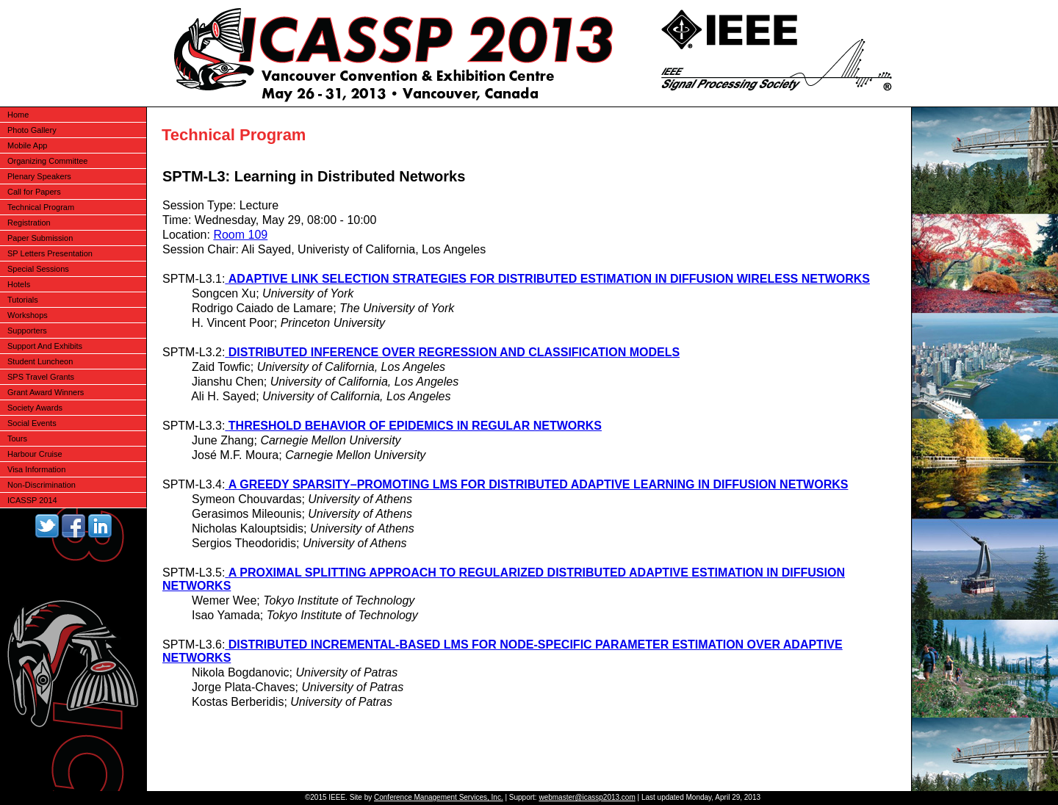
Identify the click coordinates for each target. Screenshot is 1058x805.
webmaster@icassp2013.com (587, 797)
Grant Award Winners (45, 392)
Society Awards (34, 407)
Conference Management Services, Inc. (438, 797)
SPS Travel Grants (40, 376)
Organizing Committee (47, 160)
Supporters (27, 330)
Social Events (32, 423)
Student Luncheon (40, 361)
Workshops (27, 315)
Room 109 (240, 234)
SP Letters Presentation (50, 253)
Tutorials (22, 299)
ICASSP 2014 (32, 500)
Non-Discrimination (41, 484)
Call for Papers (34, 191)
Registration (29, 222)
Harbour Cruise (34, 454)
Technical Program (40, 207)
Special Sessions (38, 268)
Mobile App (27, 145)
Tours (17, 438)
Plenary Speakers (39, 176)
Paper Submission (40, 238)
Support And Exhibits (44, 346)
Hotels (18, 284)
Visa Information (36, 469)
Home (18, 114)
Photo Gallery (32, 130)
